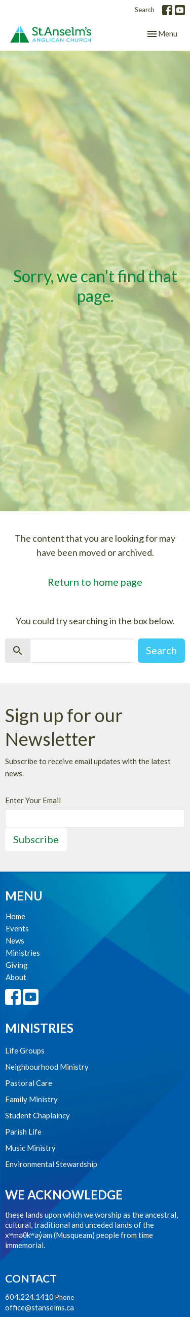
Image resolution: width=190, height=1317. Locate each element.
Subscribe (36, 839)
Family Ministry (31, 1099)
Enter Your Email (33, 800)
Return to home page (95, 582)
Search (145, 10)
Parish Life (23, 1131)
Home (15, 916)
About (16, 977)
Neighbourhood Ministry (47, 1066)
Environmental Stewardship (51, 1164)
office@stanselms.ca (39, 1307)
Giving (17, 964)
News (15, 940)
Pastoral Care (28, 1082)
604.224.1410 (29, 1296)
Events (17, 928)
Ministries (23, 952)
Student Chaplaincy (37, 1115)
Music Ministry (30, 1147)
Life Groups (25, 1050)
